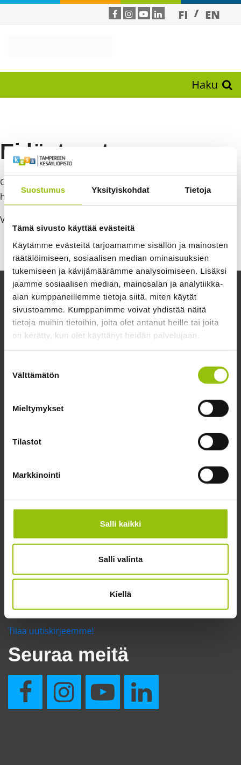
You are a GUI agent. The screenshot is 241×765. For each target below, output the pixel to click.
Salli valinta (120, 558)
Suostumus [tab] (43, 189)
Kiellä (120, 594)
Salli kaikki (120, 523)
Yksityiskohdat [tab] (120, 189)
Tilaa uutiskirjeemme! (51, 631)
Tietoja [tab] (198, 189)
